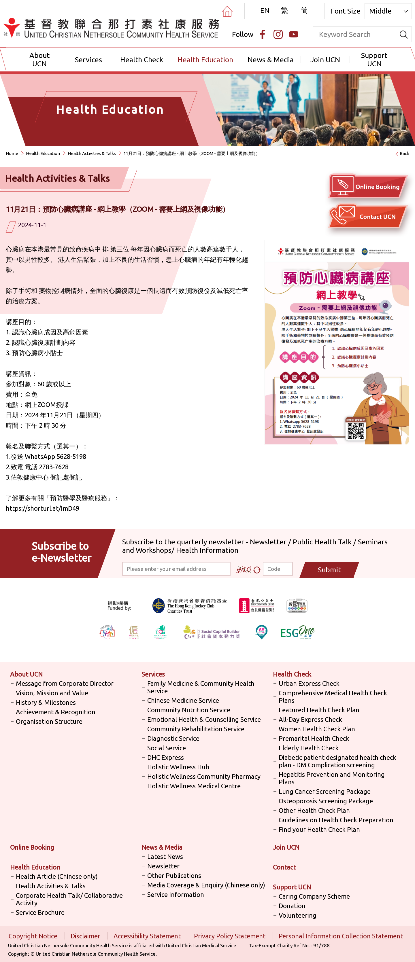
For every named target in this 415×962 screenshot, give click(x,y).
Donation (292, 905)
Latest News (165, 856)
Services (88, 60)
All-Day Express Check (310, 719)
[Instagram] (278, 34)
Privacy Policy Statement (230, 936)
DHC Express (165, 757)
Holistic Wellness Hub (178, 766)
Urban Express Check (309, 683)
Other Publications (174, 875)
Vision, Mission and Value (52, 692)
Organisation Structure (49, 721)
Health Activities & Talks (92, 153)
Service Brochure (40, 912)
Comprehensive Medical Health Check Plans (333, 696)
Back (404, 153)
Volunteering (297, 915)
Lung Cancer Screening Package (325, 791)
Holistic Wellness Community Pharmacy (204, 776)
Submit (329, 570)
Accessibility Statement (148, 936)
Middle (380, 11)
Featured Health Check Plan (319, 709)
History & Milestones (46, 702)
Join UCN (325, 60)
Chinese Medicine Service (183, 700)
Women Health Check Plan (317, 728)
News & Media (271, 60)
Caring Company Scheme (314, 896)
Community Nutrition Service (188, 709)
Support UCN (374, 59)
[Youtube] (293, 34)
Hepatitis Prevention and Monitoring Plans (332, 778)
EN (264, 10)
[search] (404, 34)
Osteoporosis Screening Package (326, 800)
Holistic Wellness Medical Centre (194, 785)
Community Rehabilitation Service (195, 728)
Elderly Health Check (309, 747)
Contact (284, 867)
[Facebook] (262, 34)
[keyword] (354, 34)
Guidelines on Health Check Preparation (336, 819)
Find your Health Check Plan (319, 829)
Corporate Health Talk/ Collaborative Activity (69, 899)
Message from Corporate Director (65, 683)
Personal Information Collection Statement (341, 936)
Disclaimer (86, 936)
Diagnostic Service (173, 738)
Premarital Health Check (314, 738)
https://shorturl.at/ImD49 (42, 508)
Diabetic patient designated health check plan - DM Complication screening (337, 761)
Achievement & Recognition (55, 711)
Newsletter (163, 866)
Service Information (175, 894)
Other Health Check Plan (314, 810)
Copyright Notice (34, 936)
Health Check (141, 60)
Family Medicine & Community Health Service (200, 687)
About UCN (39, 59)
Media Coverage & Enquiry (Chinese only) (206, 885)
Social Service (166, 747)
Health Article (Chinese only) (57, 876)
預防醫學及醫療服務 (78, 497)
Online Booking (32, 847)
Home (12, 153)
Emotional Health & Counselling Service (204, 719)
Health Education (205, 60)
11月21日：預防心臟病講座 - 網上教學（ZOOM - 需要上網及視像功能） (192, 153)
